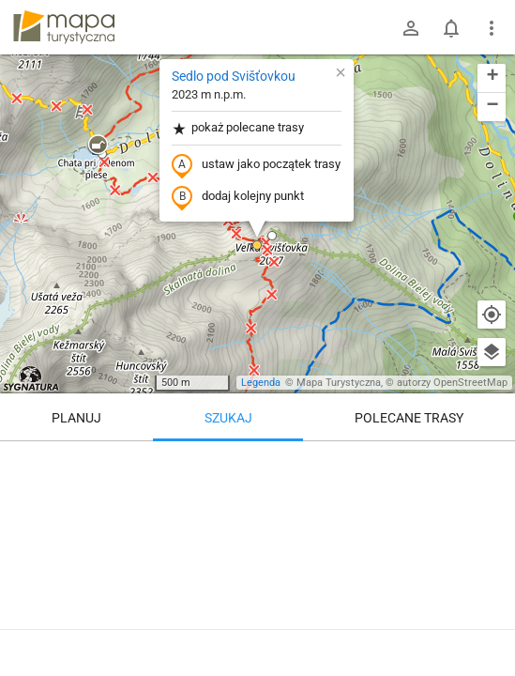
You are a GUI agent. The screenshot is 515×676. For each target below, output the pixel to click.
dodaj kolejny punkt (238, 197)
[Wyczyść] (492, 462)
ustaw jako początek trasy (256, 165)
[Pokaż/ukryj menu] (492, 28)
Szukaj (228, 417)
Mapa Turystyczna (338, 382)
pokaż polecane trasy (238, 128)
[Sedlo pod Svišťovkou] (257, 554)
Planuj (76, 417)
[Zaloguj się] (411, 28)
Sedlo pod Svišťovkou (233, 76)
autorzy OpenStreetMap (452, 382)
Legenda (260, 382)
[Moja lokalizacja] (491, 314)
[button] (97, 145)
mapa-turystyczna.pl (64, 27)
